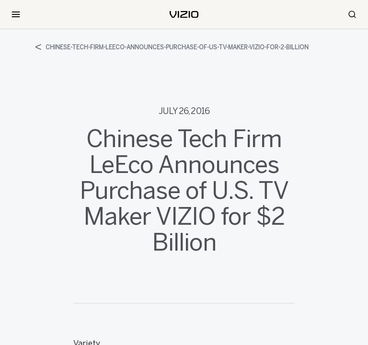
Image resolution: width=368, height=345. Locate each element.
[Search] (352, 14)
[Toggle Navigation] (15, 14)
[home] (184, 14)
